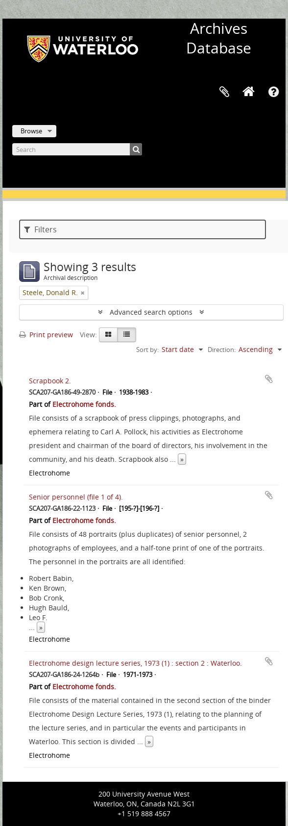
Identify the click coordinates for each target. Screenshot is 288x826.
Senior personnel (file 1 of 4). (76, 496)
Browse (31, 130)
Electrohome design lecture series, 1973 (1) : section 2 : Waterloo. (135, 663)
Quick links (273, 92)
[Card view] (108, 334)
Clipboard (224, 92)
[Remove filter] (83, 293)
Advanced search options (151, 312)
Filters (40, 229)
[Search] (77, 149)
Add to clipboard (269, 379)
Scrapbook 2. (50, 380)
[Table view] (126, 334)
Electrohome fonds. (84, 404)
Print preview (46, 334)
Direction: (222, 349)
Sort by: (147, 349)
